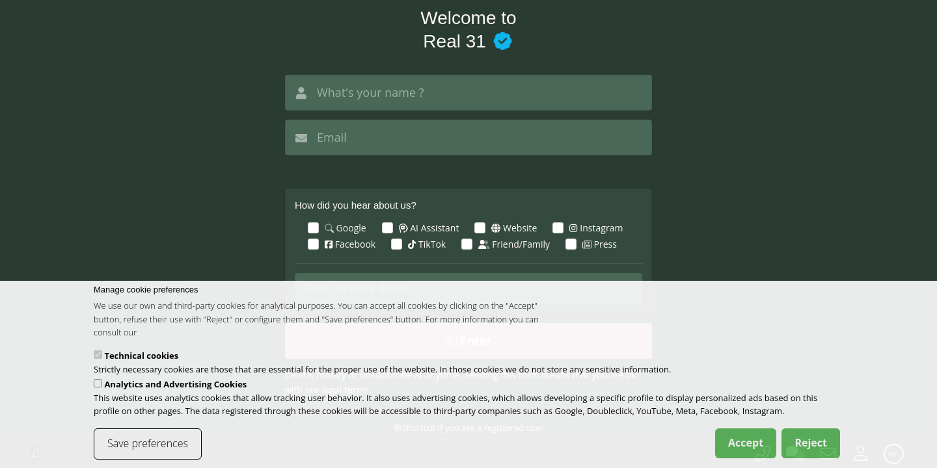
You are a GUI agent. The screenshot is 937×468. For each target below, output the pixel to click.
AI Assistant (429, 227)
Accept (745, 451)
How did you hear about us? (355, 205)
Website (514, 227)
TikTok (427, 244)
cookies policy (165, 340)
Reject (810, 451)
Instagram (596, 227)
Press (599, 244)
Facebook (350, 244)
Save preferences (147, 452)
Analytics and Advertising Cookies (175, 392)
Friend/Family (514, 244)
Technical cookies (141, 364)
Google (345, 227)
